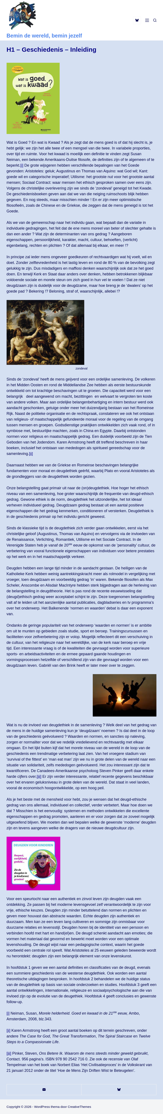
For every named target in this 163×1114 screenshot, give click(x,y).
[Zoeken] (154, 20)
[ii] (31, 454)
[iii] (39, 776)
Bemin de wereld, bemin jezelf (44, 36)
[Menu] (147, 20)
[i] (21, 165)
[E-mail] (44, 1089)
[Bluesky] (137, 20)
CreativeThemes (79, 1106)
